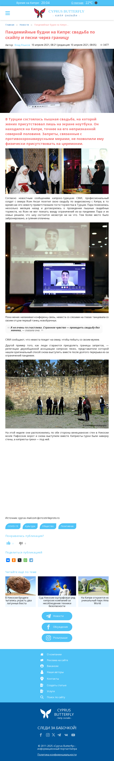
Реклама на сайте (57, 660)
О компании (54, 654)
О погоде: (77, 3)
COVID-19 (13, 526)
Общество (48, 526)
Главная (9, 24)
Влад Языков (22, 45)
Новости (24, 24)
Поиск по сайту (56, 697)
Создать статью (56, 685)
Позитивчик (67, 526)
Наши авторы (55, 672)
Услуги (51, 691)
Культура (30, 526)
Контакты (53, 678)
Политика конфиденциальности (57, 754)
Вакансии (52, 666)
